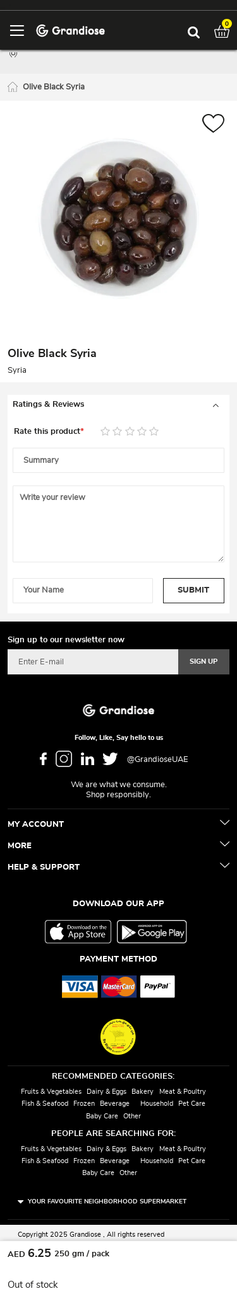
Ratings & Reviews (48, 405)
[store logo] (70, 29)
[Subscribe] (203, 661)
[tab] (118, 405)
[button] (213, 125)
